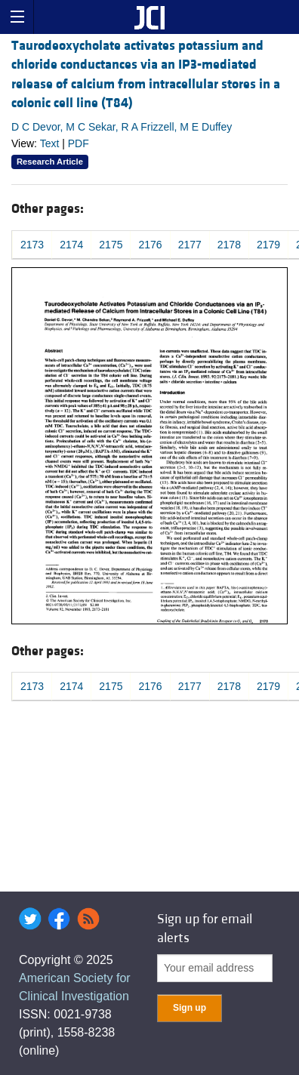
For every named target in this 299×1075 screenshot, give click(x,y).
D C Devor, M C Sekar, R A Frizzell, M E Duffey (121, 127)
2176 (150, 245)
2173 (32, 245)
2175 (110, 245)
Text (50, 143)
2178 (229, 245)
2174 (71, 245)
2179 (268, 245)
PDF (78, 143)
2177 (190, 245)
